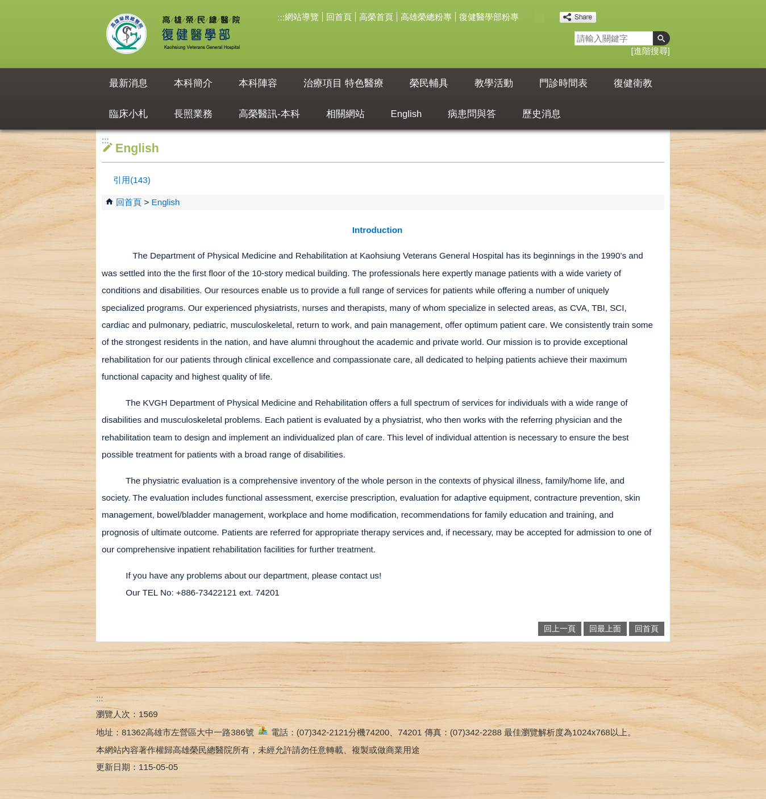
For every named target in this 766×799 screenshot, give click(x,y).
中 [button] (539, 17)
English (406, 114)
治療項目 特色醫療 (343, 83)
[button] (661, 38)
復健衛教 (633, 83)
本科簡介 (193, 83)
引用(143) (131, 180)
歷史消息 (541, 114)
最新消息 (128, 83)
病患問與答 (472, 114)
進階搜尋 (651, 51)
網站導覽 (302, 17)
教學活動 (493, 83)
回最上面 (605, 629)
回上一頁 (560, 629)
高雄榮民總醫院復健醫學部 (200, 34)
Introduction (377, 230)
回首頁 (339, 17)
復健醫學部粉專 (489, 17)
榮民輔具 (429, 83)
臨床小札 (128, 114)
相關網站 (345, 114)
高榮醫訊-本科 (269, 114)
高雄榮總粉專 (426, 17)
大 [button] (551, 17)
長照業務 (193, 114)
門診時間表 (563, 83)
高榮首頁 (376, 17)
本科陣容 (258, 83)
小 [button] (527, 17)
